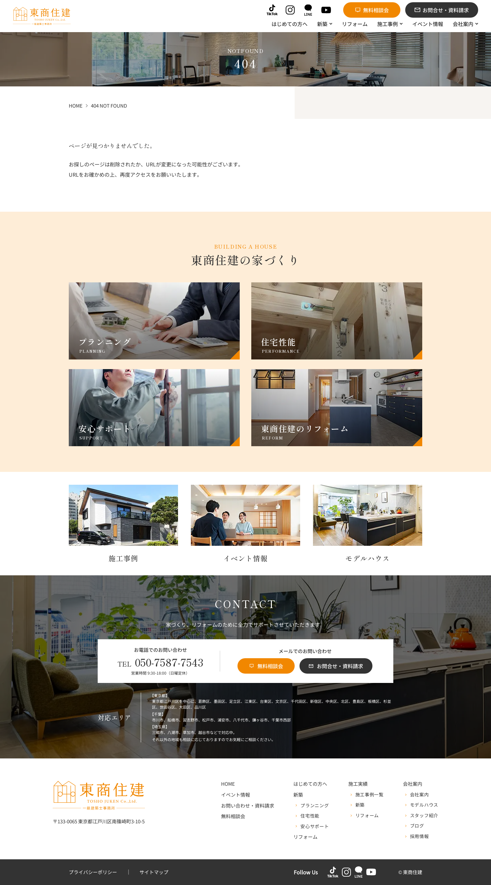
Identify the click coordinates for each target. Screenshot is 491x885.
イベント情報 (235, 795)
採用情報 (419, 836)
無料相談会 (233, 816)
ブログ (417, 826)
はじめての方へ (310, 784)
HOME (228, 784)
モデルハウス (424, 805)
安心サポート (314, 826)
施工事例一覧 (369, 795)
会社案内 (419, 795)
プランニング (314, 806)
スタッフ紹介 (424, 816)
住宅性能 (309, 816)
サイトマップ (153, 872)
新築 (360, 805)
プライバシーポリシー (93, 872)
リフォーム (305, 837)
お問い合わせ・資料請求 (247, 806)
